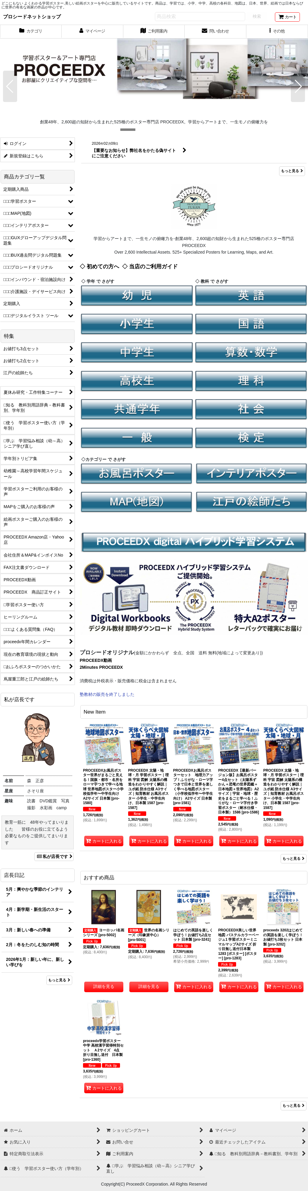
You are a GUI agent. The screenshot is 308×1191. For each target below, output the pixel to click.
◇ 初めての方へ (99, 267)
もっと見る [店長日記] (59, 980)
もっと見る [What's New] (292, 171)
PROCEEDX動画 (96, 660)
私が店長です (53, 856)
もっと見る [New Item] (293, 858)
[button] (277, 31)
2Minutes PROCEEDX (101, 667)
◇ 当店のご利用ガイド (150, 267)
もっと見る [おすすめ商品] (293, 1105)
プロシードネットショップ (32, 16)
